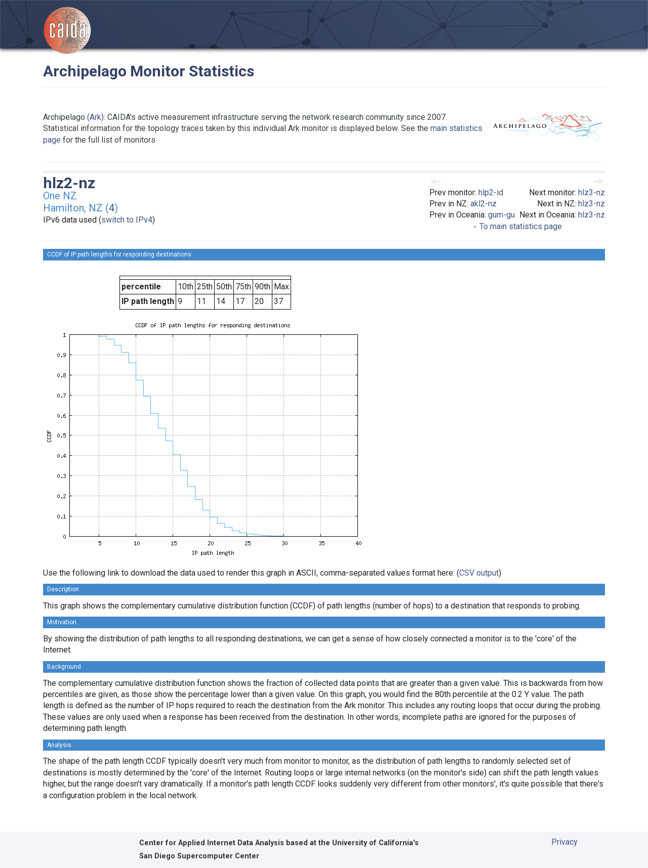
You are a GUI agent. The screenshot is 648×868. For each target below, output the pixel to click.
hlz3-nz (591, 192)
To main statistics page (517, 226)
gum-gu (501, 215)
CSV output (479, 573)
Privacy (564, 842)
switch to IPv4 (126, 220)
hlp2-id (490, 192)
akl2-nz (483, 203)
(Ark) (95, 117)
